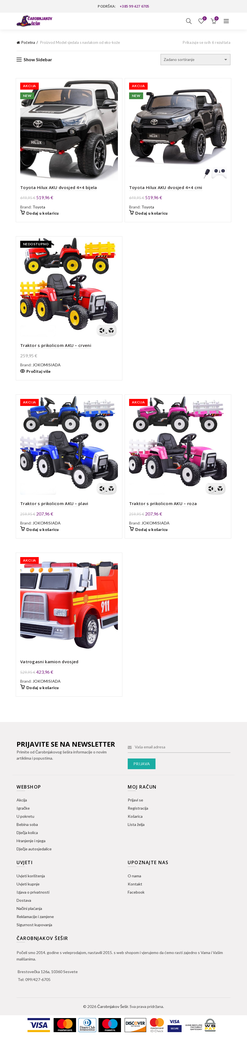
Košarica (135, 825)
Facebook (136, 901)
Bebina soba (27, 833)
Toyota (36, 209)
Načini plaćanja (29, 917)
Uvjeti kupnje (28, 893)
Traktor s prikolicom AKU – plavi (52, 510)
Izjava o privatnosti (33, 901)
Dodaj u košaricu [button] (40, 215)
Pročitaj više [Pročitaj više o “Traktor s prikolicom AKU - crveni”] (36, 375)
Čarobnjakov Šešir (112, 1015)
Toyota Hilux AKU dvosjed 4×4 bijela (56, 189)
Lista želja (204, 19)
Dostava (24, 909)
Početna (28, 42)
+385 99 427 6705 (134, 6)
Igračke (23, 817)
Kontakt (135, 893)
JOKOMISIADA (44, 369)
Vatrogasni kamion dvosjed (47, 671)
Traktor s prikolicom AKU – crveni (53, 350)
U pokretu (25, 825)
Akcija (22, 809)
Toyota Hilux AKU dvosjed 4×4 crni (165, 189)
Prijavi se (135, 809)
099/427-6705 (38, 988)
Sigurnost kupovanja (34, 933)
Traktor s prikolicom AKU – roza (163, 510)
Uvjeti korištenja (31, 884)
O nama (134, 884)
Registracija (138, 817)
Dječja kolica (27, 841)
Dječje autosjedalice (34, 858)
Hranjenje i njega (31, 850)
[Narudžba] (195, 59)
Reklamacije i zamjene (35, 925)
